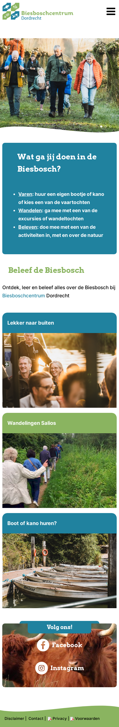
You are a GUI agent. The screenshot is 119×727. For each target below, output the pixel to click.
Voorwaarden (87, 718)
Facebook (59, 645)
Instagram (59, 668)
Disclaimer (14, 718)
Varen (25, 194)
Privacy (60, 718)
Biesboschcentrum (23, 296)
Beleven (27, 227)
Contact (35, 718)
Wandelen (30, 210)
